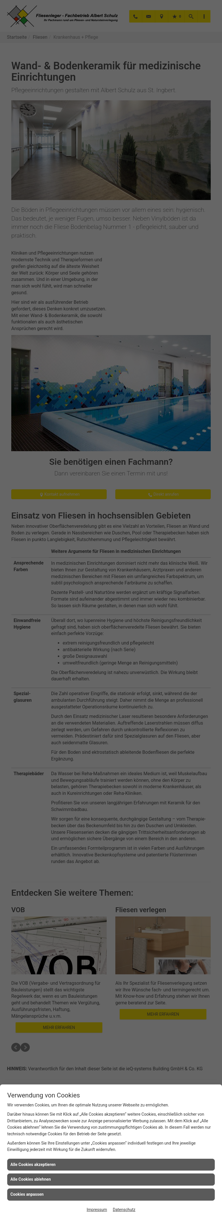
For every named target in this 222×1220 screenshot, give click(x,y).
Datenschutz (124, 1209)
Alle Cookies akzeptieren (33, 1164)
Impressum (97, 1209)
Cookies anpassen (27, 1194)
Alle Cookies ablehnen (30, 1179)
